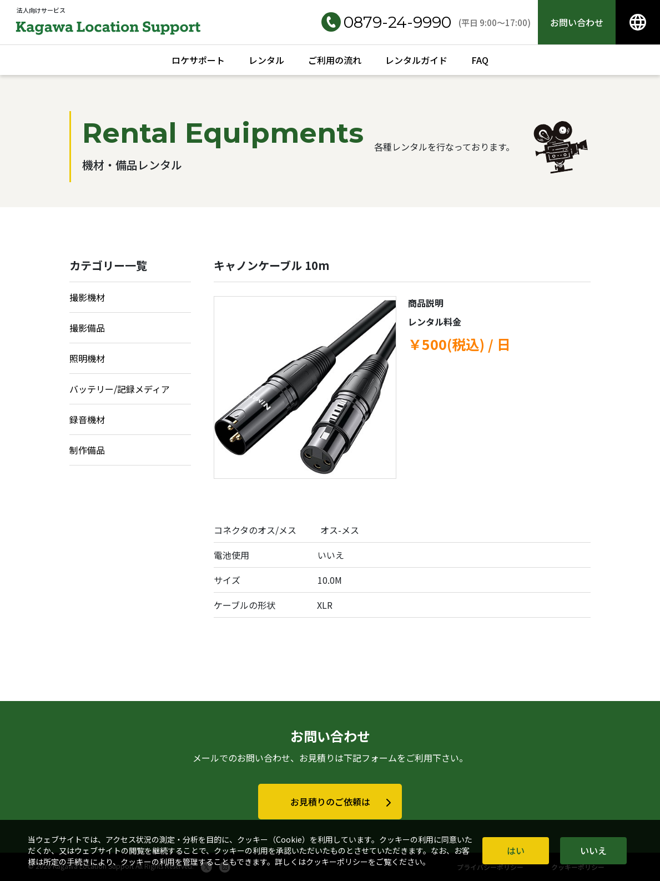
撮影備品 (87, 327)
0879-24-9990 (386, 22)
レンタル (266, 60)
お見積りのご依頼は (330, 801)
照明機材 (87, 358)
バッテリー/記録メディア (119, 389)
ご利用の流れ (334, 60)
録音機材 (87, 419)
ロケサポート (198, 60)
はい (516, 850)
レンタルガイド (416, 60)
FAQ (479, 60)
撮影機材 (87, 297)
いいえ (593, 850)
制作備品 (87, 450)
